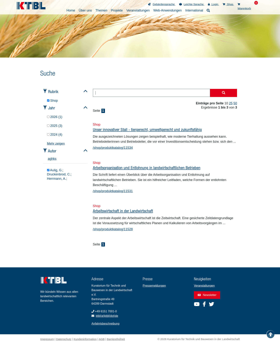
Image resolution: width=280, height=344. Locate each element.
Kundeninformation (85, 339)
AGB (102, 339)
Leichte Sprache (194, 4)
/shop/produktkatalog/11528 (113, 229)
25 (231, 103)
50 (235, 103)
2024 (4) (54, 134)
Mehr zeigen (56, 143)
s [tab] (55, 158)
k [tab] (54, 158)
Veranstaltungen (204, 285)
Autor (52, 150)
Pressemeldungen (154, 285)
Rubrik (53, 91)
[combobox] (151, 93)
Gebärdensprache (164, 4)
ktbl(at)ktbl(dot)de (107, 315)
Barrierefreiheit (116, 339)
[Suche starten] (223, 93)
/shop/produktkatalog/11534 (113, 148)
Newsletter (207, 295)
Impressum (47, 339)
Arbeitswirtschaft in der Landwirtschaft (123, 210)
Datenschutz (63, 339)
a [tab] (49, 158)
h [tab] (52, 158)
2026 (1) (54, 117)
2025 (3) (54, 126)
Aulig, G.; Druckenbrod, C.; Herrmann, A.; (59, 174)
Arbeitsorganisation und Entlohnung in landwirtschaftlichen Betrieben (146, 167)
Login (213, 4)
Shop (228, 4)
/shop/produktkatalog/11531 (113, 191)
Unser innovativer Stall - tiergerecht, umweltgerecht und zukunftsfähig (147, 129)
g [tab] (50, 158)
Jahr (51, 107)
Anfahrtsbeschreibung (105, 323)
